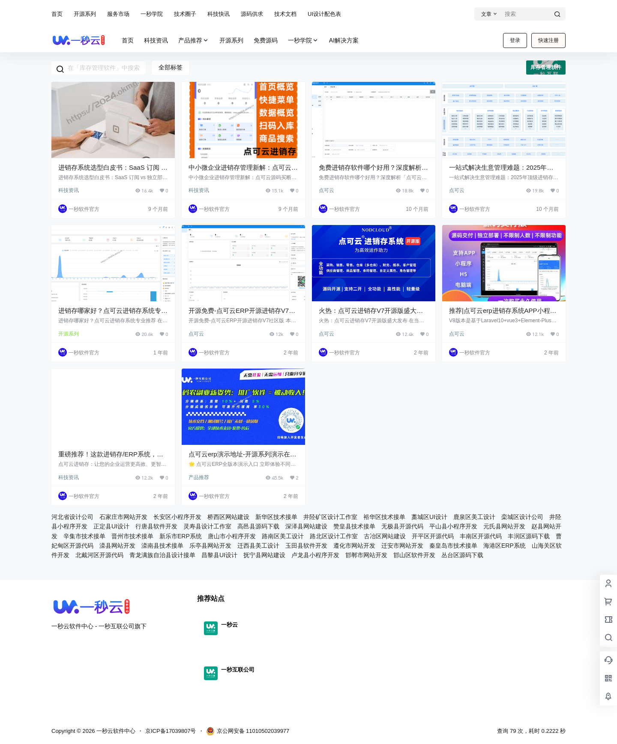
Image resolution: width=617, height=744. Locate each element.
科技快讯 (218, 14)
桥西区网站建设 (228, 516)
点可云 (326, 190)
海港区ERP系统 (504, 545)
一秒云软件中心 (115, 731)
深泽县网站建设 (306, 526)
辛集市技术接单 (84, 536)
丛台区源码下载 (462, 555)
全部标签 (171, 67)
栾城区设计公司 (522, 516)
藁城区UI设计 (429, 516)
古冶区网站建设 (385, 536)
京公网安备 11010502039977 (248, 731)
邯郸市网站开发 (366, 555)
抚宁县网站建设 (264, 555)
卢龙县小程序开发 (315, 555)
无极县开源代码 (402, 526)
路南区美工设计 (283, 536)
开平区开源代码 (433, 536)
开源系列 (85, 14)
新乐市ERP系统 (180, 536)
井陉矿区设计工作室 (330, 516)
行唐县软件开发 (156, 526)
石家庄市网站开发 (123, 516)
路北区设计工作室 (334, 536)
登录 (515, 40)
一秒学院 (152, 14)
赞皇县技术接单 (354, 526)
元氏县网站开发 (504, 526)
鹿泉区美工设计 (474, 516)
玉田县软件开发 (306, 545)
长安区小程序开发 (177, 516)
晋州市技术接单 (132, 536)
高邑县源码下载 (258, 526)
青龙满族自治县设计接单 (162, 555)
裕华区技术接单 (384, 516)
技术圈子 (185, 14)
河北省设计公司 (72, 516)
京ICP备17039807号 (170, 731)
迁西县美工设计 (258, 545)
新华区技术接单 (276, 516)
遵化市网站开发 (354, 545)
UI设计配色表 (324, 14)
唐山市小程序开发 (232, 536)
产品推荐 (193, 40)
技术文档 (285, 14)
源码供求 (252, 14)
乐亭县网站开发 (210, 545)
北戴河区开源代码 (99, 555)
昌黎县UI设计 (219, 555)
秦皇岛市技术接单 (453, 545)
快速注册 (548, 40)
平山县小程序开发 (453, 526)
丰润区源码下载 (529, 536)
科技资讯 (68, 190)
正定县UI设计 (111, 526)
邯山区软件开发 (414, 555)
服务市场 (118, 14)
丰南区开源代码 (481, 536)
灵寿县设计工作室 (207, 526)
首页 (57, 14)
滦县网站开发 (117, 545)
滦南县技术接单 (162, 545)
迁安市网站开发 (402, 545)
